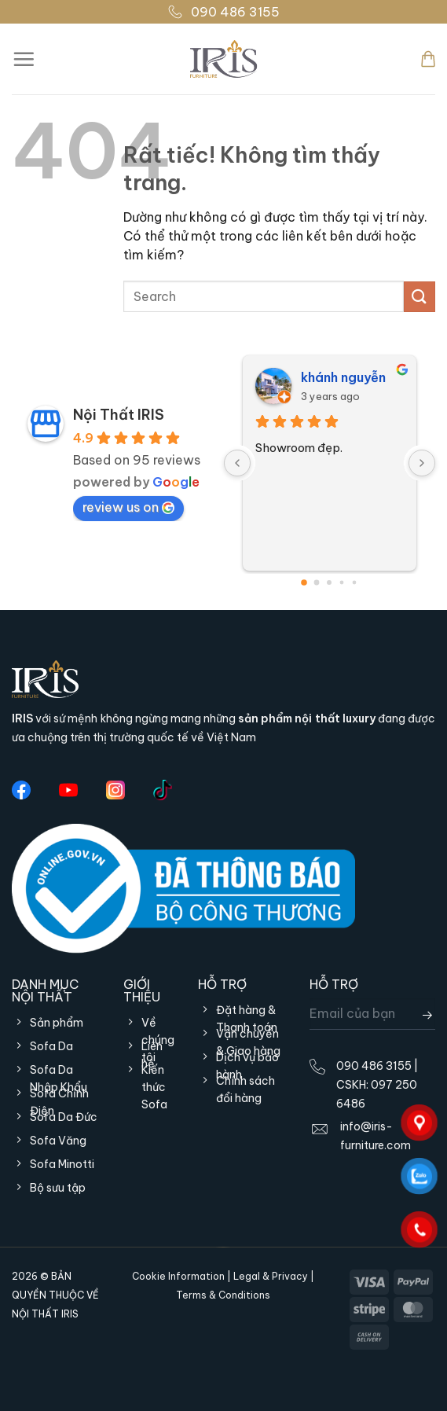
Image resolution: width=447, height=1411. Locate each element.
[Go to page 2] (329, 582)
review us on (128, 507)
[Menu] (23, 59)
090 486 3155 (223, 12)
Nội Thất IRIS (118, 415)
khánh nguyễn (343, 377)
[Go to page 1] (317, 583)
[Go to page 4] (355, 583)
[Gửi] (419, 296)
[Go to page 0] (304, 582)
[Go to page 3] (342, 583)
